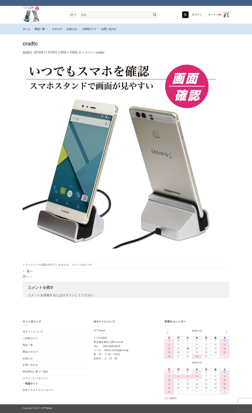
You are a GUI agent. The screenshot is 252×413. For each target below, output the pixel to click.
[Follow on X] (185, 14)
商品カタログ (30, 351)
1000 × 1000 (67, 52)
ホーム (26, 29)
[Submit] (155, 14)
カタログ (57, 29)
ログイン (68, 295)
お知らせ (72, 29)
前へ (28, 271)
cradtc (100, 52)
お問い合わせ (108, 29)
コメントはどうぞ (81, 264)
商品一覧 (41, 29)
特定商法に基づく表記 (35, 371)
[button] (197, 15)
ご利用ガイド (89, 29)
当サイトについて (33, 331)
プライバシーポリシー (35, 378)
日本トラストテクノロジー (38, 390)
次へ (28, 276)
